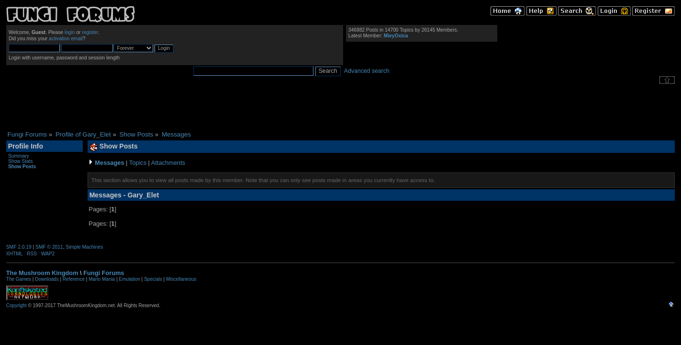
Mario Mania (102, 279)
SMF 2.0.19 (19, 247)
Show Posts (22, 166)
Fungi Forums (103, 272)
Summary (18, 156)
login (70, 32)
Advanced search (367, 71)
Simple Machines (84, 247)
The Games (18, 279)
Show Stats (20, 161)
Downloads (46, 279)
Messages (109, 162)
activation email (66, 38)
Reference (74, 279)
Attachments (168, 162)
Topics (137, 162)
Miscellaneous (181, 279)
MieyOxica (396, 35)
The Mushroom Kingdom (42, 272)
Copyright (16, 305)
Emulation (129, 279)
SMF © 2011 (49, 247)
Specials (153, 279)
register (90, 32)
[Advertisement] (341, 107)
